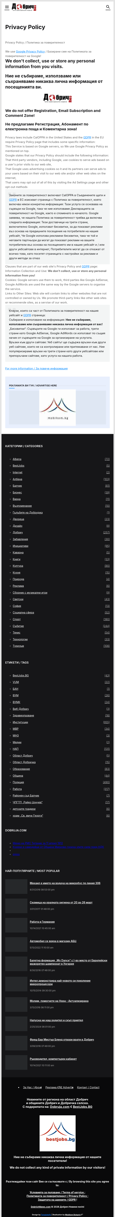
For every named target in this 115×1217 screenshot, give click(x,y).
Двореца (61, 519)
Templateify (46, 1215)
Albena (61, 459)
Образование (61, 769)
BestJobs (61, 466)
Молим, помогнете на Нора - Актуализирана (59, 1000)
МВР (61, 729)
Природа (61, 579)
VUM (61, 682)
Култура (61, 566)
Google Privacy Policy (30, 51)
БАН (61, 689)
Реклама (61, 586)
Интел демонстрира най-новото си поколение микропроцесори (60, 982)
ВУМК (61, 702)
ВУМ (61, 695)
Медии (61, 742)
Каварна (61, 552)
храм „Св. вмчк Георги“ (61, 816)
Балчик (61, 486)
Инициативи (61, 546)
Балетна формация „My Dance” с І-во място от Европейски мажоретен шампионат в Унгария (68, 962)
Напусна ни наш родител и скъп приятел (56, 1020)
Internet (61, 472)
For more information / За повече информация (36, 368)
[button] (7, 7)
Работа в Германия (42, 921)
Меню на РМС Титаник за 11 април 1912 (38, 843)
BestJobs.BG (61, 675)
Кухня (61, 572)
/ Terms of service (57, 1192)
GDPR (87, 137)
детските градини (61, 809)
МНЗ (61, 735)
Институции (61, 722)
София (61, 606)
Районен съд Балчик (61, 795)
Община (61, 776)
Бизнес (61, 492)
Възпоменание (61, 506)
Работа (61, 789)
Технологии (61, 639)
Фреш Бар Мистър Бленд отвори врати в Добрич (62, 1039)
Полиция (61, 782)
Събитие (61, 626)
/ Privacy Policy (57, 1195)
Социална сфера (61, 612)
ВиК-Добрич (61, 709)
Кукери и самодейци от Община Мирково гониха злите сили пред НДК (58, 846)
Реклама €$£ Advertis (59, 1087)
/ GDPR (57, 1199)
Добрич (61, 532)
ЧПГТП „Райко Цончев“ (61, 802)
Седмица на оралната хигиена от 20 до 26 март (61, 902)
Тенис (61, 632)
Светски (61, 599)
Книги (61, 559)
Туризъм (61, 646)
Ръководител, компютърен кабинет (53, 1058)
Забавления (61, 539)
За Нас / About (32, 1087)
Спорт (61, 619)
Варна (61, 499)
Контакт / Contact (88, 1087)
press (16, 854)
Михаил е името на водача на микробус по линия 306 (65, 883)
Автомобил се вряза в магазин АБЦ (53, 941)
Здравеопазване (61, 715)
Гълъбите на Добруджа (61, 512)
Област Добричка (61, 762)
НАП (61, 749)
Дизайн (61, 526)
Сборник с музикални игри (61, 593)
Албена (61, 479)
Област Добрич (61, 756)
